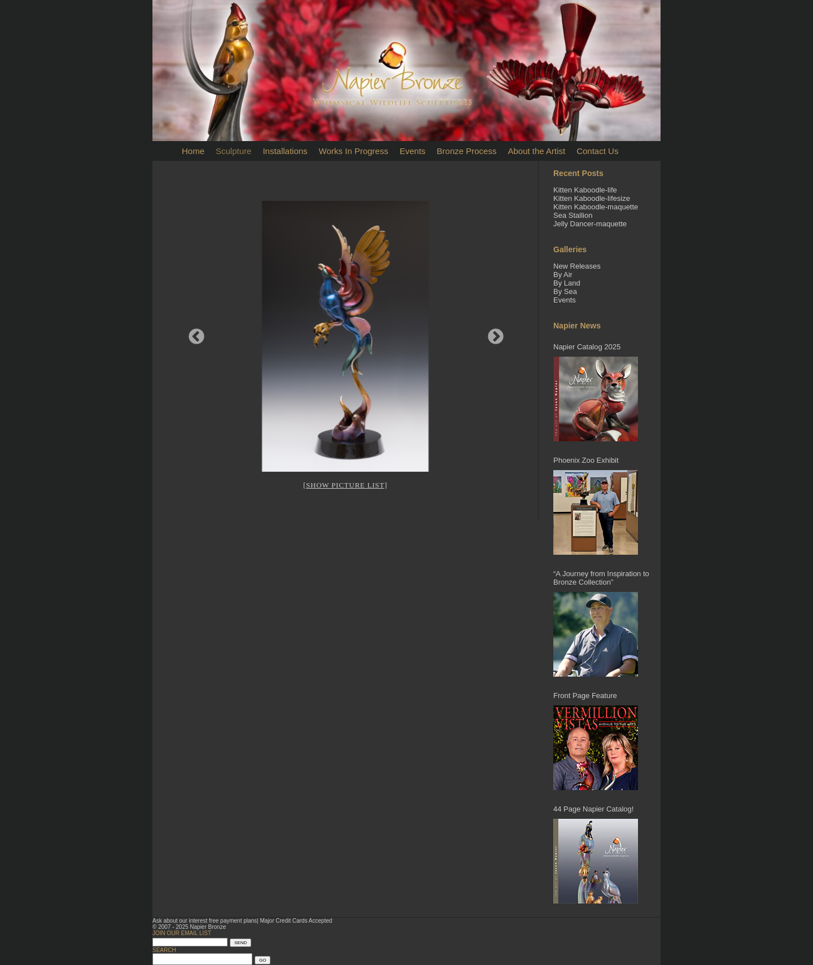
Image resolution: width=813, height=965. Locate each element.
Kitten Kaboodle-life (585, 190)
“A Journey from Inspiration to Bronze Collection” (601, 577)
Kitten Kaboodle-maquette (595, 207)
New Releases (577, 266)
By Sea (565, 291)
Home (193, 151)
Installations (285, 151)
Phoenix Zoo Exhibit (586, 460)
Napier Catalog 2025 (586, 347)
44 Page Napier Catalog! (593, 809)
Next (492, 333)
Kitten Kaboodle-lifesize (591, 198)
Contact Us (597, 151)
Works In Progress (353, 151)
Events (413, 151)
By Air (562, 274)
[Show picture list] (345, 485)
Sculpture (233, 151)
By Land (566, 283)
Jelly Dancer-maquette (590, 224)
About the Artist (536, 151)
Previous (193, 333)
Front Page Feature (585, 695)
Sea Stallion (572, 215)
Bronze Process (467, 151)
